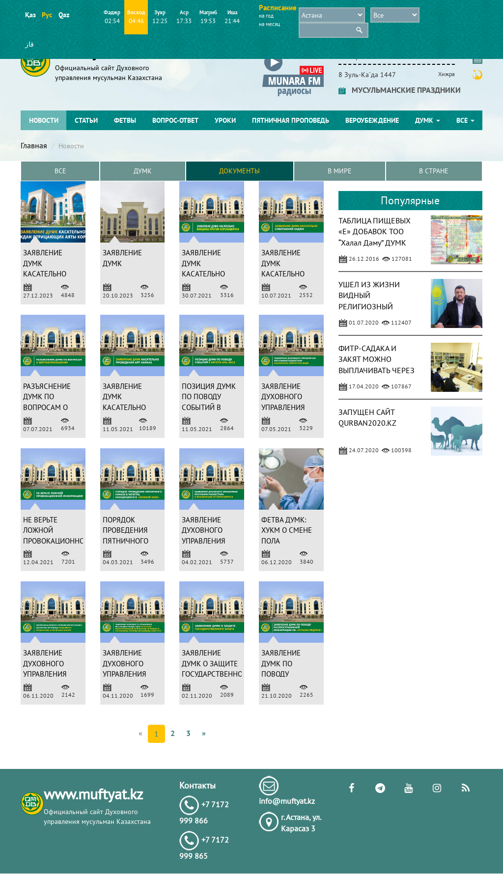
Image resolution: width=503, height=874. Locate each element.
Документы (239, 171)
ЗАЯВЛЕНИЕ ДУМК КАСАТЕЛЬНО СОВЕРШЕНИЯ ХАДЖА (284, 274)
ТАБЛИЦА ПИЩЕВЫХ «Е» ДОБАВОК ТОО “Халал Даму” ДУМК (374, 232)
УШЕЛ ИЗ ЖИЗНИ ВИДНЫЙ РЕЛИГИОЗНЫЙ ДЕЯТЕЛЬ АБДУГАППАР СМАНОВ (377, 306)
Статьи (86, 120)
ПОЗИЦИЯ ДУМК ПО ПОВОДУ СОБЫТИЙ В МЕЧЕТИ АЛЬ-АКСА (209, 407)
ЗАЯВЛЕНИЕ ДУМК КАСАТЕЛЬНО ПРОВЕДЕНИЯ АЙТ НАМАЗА (125, 407)
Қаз (30, 14)
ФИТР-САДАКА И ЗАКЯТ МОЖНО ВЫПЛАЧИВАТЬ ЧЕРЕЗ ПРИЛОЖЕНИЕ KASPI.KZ (376, 370)
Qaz (63, 14)
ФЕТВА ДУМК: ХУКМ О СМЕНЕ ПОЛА (286, 530)
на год (266, 15)
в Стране (433, 171)
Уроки (225, 120)
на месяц (269, 24)
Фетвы (125, 120)
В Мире (340, 171)
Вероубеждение (372, 120)
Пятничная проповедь (290, 120)
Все (465, 120)
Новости (43, 120)
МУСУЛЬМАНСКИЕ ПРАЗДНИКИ (399, 90)
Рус (47, 14)
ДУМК (427, 120)
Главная (34, 145)
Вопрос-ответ (175, 120)
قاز (29, 44)
